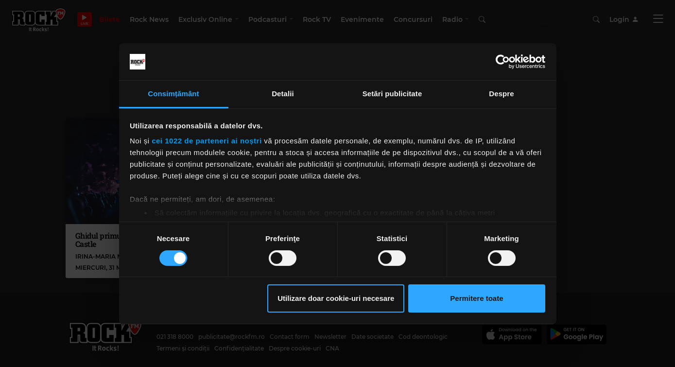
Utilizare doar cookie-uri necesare (335, 298)
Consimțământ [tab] (173, 93)
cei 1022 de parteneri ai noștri (206, 141)
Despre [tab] (501, 93)
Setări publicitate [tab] (392, 93)
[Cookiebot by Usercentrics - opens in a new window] (502, 61)
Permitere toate (476, 298)
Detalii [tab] (283, 93)
